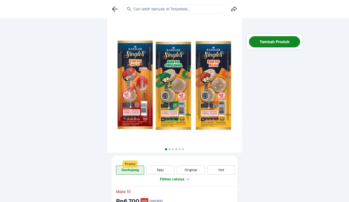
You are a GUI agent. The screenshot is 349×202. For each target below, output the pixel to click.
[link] (115, 9)
